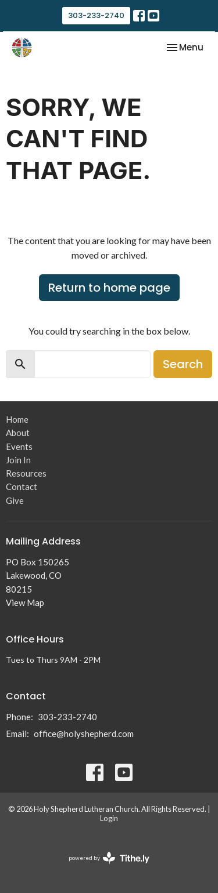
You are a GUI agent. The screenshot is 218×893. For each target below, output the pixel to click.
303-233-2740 (96, 15)
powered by (109, 857)
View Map (25, 602)
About (18, 432)
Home (17, 419)
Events (19, 446)
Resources (26, 473)
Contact (21, 486)
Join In (18, 460)
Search (183, 364)
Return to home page (109, 287)
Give (15, 500)
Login (109, 818)
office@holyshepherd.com (84, 733)
